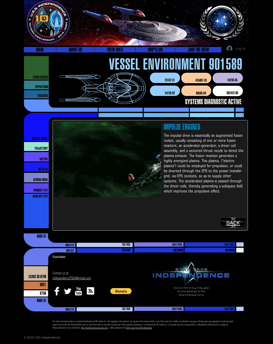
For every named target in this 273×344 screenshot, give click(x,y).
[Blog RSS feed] (90, 291)
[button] (75, 49)
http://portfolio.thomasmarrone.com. (94, 327)
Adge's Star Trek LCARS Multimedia (139, 327)
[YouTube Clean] (78, 291)
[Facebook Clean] (57, 291)
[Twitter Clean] (67, 291)
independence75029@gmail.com (72, 278)
